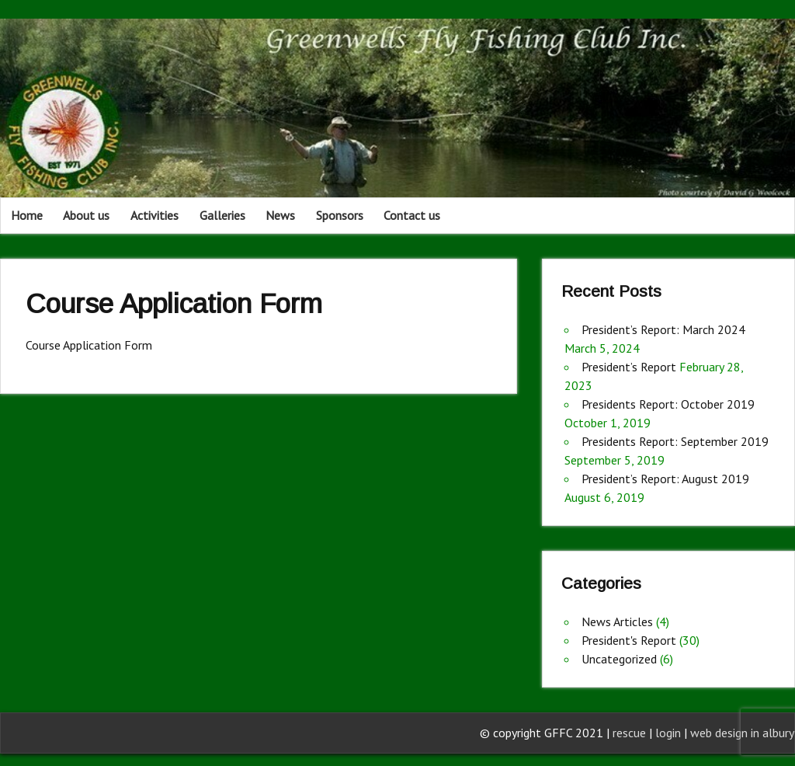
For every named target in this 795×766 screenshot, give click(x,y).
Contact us (412, 215)
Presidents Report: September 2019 (675, 441)
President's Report (628, 640)
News (280, 215)
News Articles (617, 621)
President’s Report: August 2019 (665, 478)
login (669, 732)
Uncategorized (619, 659)
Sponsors (339, 215)
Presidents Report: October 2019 (668, 404)
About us (86, 215)
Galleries (222, 215)
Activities (154, 215)
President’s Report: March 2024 (663, 329)
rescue (629, 732)
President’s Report (628, 366)
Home (27, 215)
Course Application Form (89, 345)
